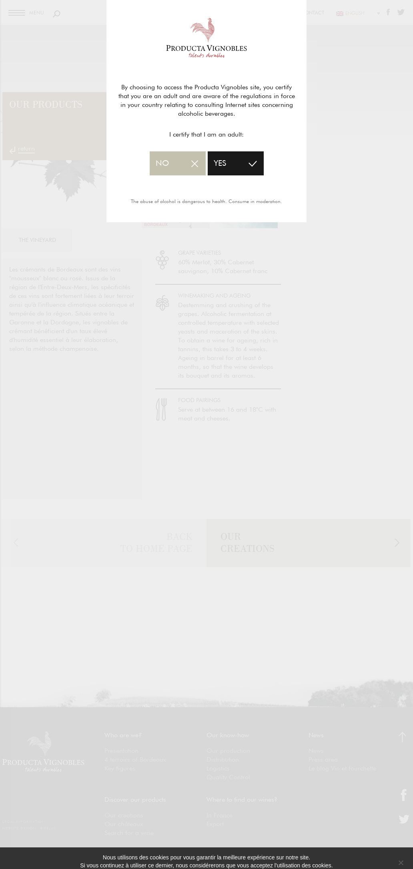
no (162, 163)
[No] (401, 863)
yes (220, 163)
